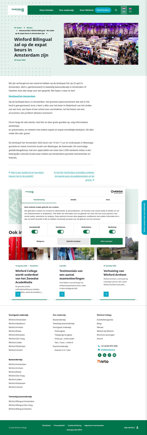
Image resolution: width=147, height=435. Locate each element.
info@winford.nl (106, 349)
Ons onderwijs (66, 10)
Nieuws (30, 28)
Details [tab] (73, 200)
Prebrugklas (60, 331)
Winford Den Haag (17, 338)
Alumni (100, 338)
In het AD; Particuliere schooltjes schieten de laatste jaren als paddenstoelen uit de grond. (74, 176)
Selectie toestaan (73, 241)
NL (124, 11)
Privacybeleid (59, 425)
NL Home (18, 28)
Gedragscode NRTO (74, 430)
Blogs (99, 323)
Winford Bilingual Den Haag (21, 405)
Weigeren (40, 241)
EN (130, 11)
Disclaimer (46, 425)
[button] (116, 10)
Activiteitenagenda (105, 319)
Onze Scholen (46, 10)
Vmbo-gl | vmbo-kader (64, 338)
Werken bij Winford (105, 331)
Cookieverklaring (74, 425)
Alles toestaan (106, 241)
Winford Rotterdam (17, 346)
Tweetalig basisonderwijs (63, 323)
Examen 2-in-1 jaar (63, 350)
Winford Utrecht (16, 350)
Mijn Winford (131, 427)
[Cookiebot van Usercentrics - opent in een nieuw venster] (113, 192)
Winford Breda (15, 331)
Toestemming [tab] (39, 200)
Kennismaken (103, 10)
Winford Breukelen (17, 335)
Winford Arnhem (16, 327)
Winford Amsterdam (17, 319)
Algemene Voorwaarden (94, 425)
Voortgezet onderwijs (62, 327)
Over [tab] (108, 200)
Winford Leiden (15, 342)
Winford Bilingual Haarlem (20, 409)
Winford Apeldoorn (17, 323)
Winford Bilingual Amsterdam (21, 401)
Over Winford (86, 10)
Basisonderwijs (59, 319)
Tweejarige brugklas (63, 335)
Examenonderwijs (60, 346)
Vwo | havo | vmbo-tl (64, 342)
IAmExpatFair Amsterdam (22, 96)
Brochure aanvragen (105, 335)
